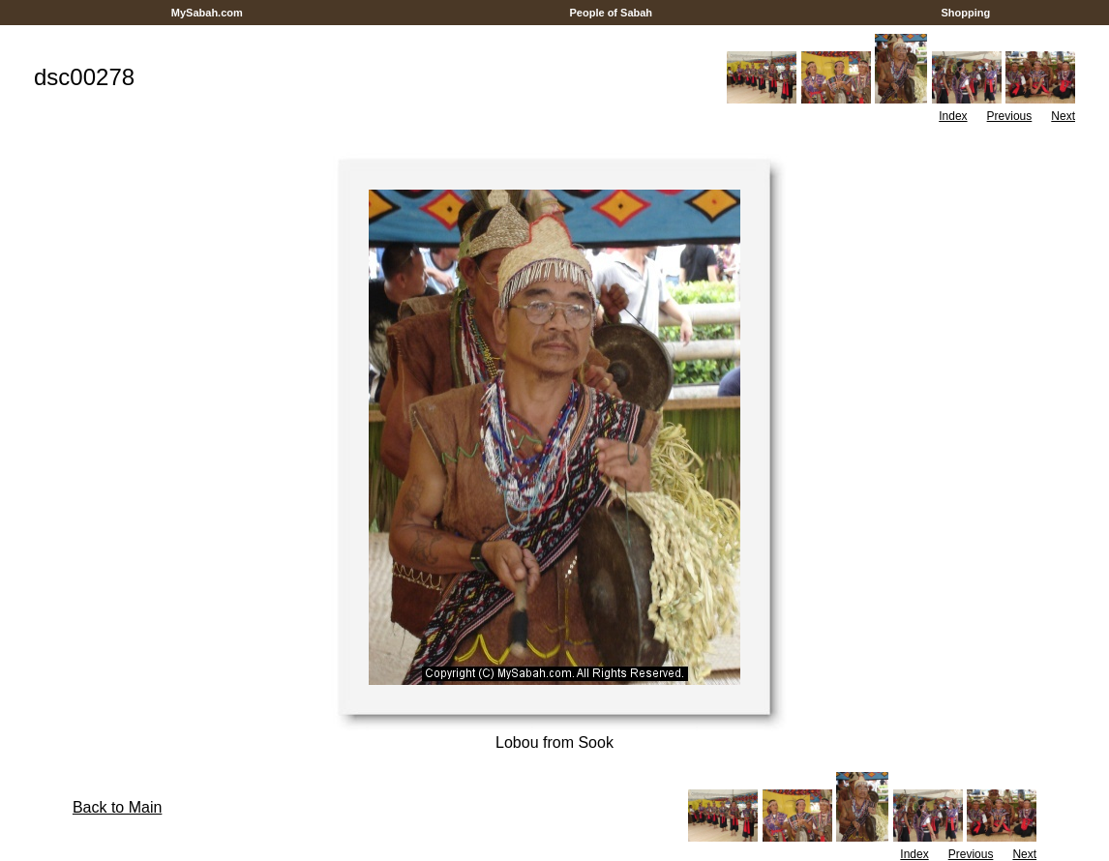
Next (1063, 116)
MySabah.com (207, 12)
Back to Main (117, 807)
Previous (1010, 116)
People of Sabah (610, 12)
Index (953, 116)
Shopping (965, 12)
